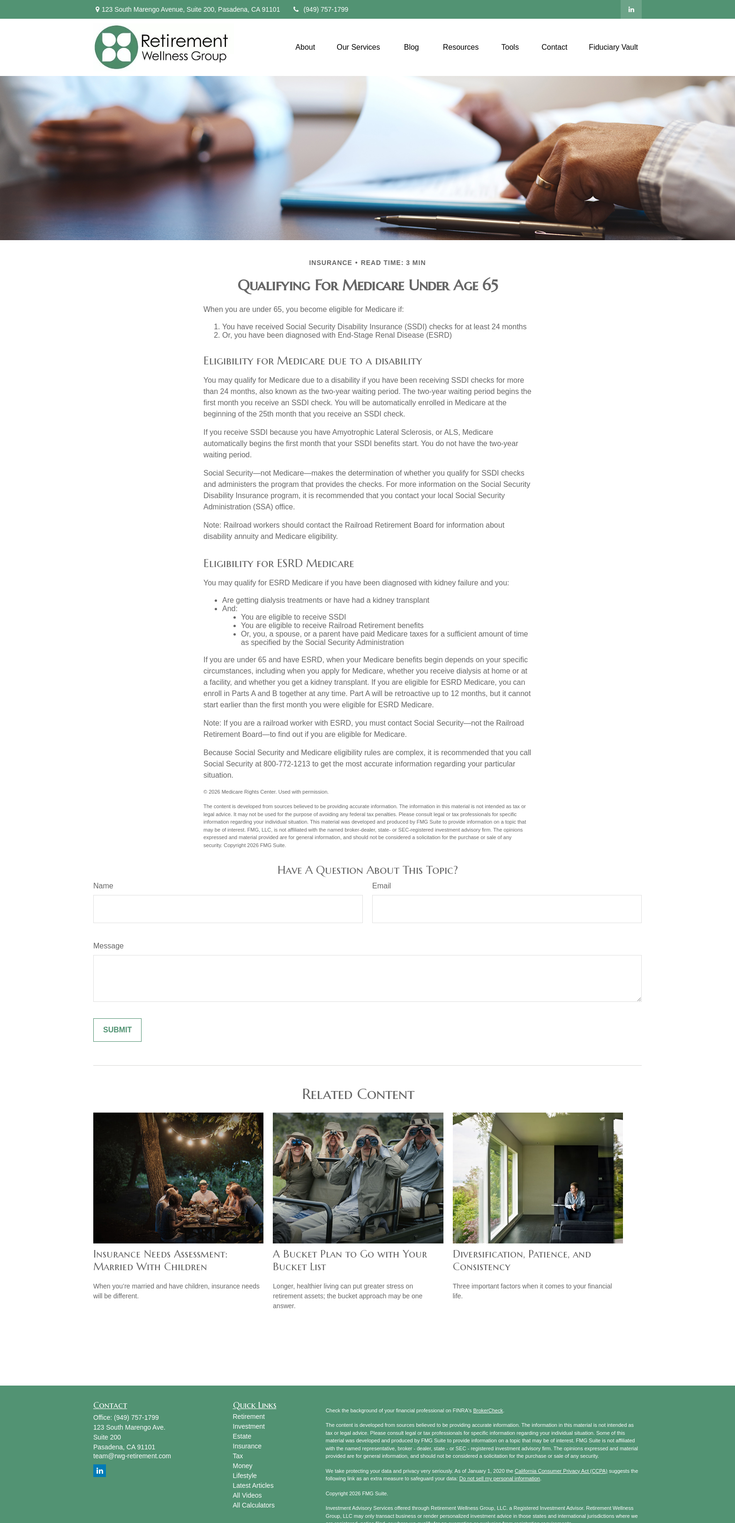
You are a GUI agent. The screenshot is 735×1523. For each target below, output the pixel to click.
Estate (242, 1436)
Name (103, 886)
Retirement (249, 1416)
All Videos (247, 1495)
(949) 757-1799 (320, 9)
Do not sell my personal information (499, 1478)
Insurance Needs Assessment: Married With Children (160, 1260)
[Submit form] (117, 1030)
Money (243, 1466)
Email (381, 886)
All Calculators (254, 1505)
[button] (305, 47)
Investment (249, 1426)
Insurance (247, 1446)
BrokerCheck (488, 1410)
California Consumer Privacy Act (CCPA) (561, 1471)
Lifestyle (245, 1475)
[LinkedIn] (631, 9)
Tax (238, 1456)
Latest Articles (253, 1485)
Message (108, 946)
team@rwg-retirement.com (132, 1456)
